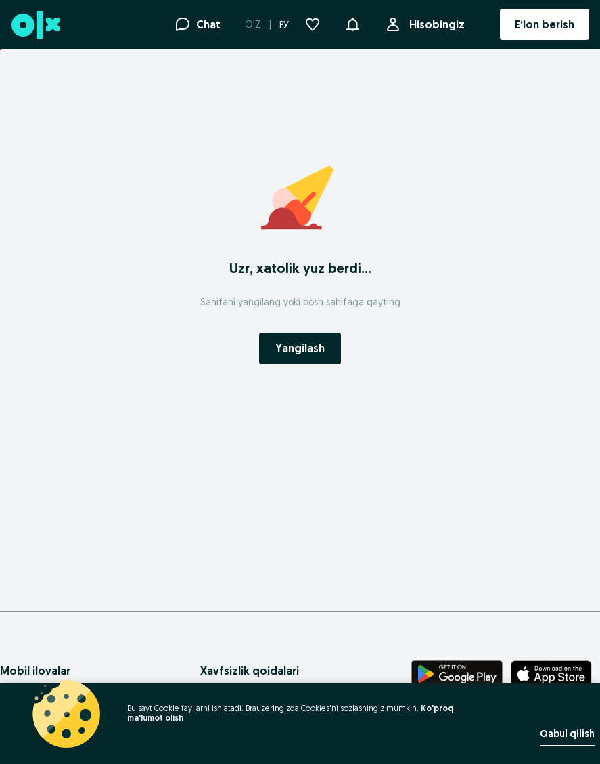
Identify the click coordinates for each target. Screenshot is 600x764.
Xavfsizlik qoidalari (249, 670)
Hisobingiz (434, 24)
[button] (352, 23)
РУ (284, 24)
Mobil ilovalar (35, 670)
